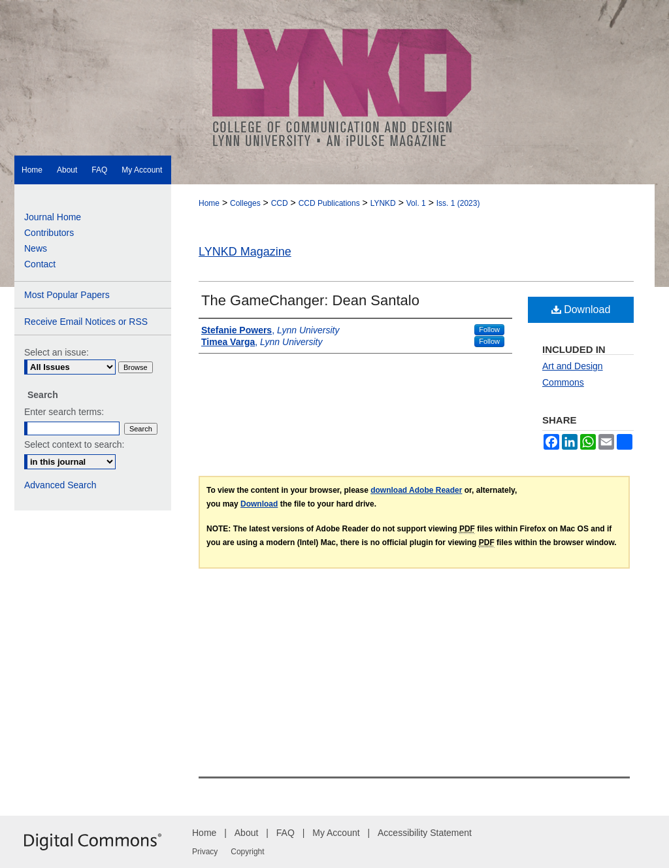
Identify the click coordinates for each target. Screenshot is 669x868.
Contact (40, 264)
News (35, 248)
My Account (335, 832)
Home (209, 203)
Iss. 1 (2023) (458, 203)
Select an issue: (56, 352)
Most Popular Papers (67, 295)
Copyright (247, 851)
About (247, 832)
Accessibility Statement (425, 832)
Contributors (49, 232)
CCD (279, 203)
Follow (489, 329)
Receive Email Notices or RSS (86, 321)
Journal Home (52, 217)
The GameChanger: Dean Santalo (310, 300)
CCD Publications (329, 203)
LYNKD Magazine (245, 251)
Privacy (205, 851)
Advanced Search (60, 485)
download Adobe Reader (416, 490)
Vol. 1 (416, 203)
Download (581, 309)
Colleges (245, 203)
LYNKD (383, 203)
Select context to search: (74, 444)
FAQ (285, 832)
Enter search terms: (64, 412)
